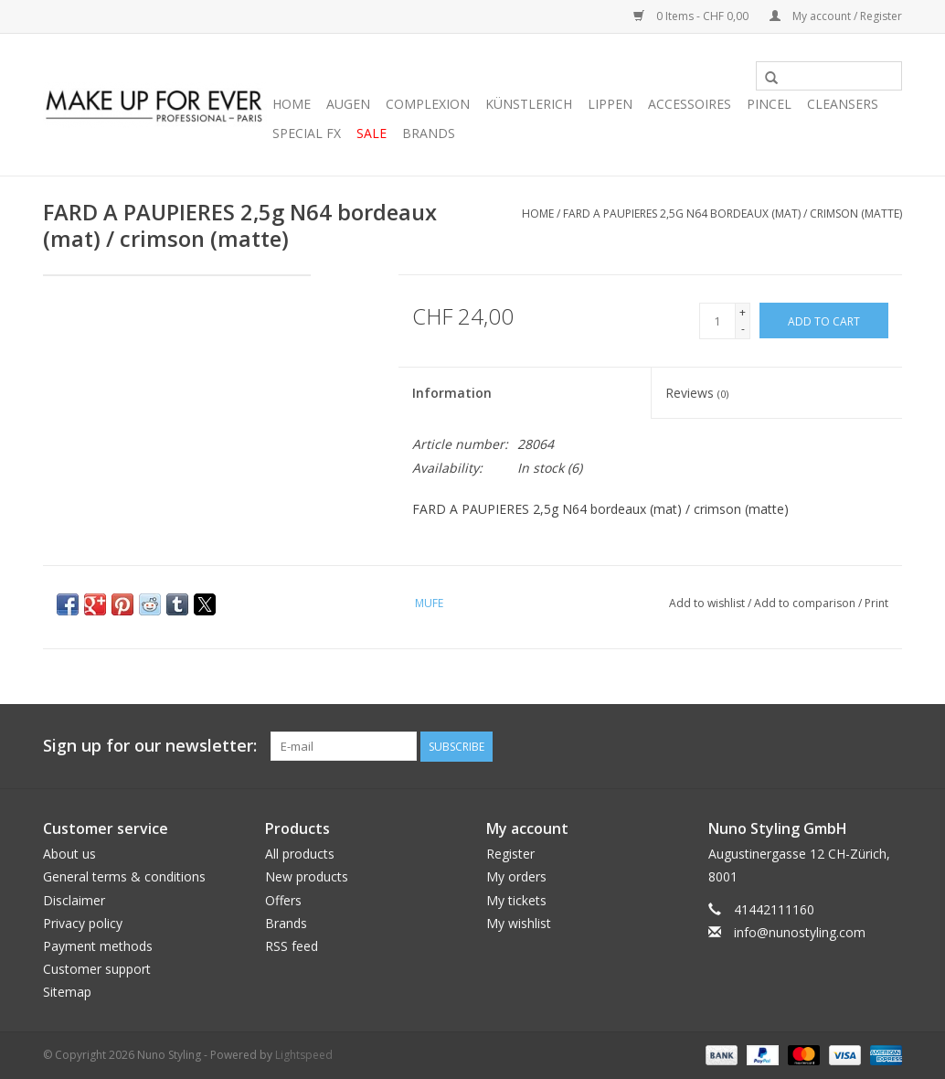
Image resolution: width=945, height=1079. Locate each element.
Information (452, 392)
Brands (428, 133)
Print (876, 603)
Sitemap (67, 991)
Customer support (97, 969)
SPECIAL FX (306, 133)
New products (306, 876)
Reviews (696, 392)
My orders (516, 876)
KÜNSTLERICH (528, 103)
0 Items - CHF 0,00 (692, 16)
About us (69, 853)
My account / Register (836, 16)
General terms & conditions (124, 876)
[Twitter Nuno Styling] (821, 746)
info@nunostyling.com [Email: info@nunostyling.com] (799, 932)
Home (291, 103)
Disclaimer (74, 900)
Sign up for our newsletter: (150, 745)
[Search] (829, 76)
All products (299, 853)
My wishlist (518, 923)
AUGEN (348, 103)
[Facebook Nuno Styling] (788, 746)
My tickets (516, 900)
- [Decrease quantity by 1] (743, 329)
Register (510, 853)
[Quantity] (717, 321)
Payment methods (98, 946)
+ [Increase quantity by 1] (742, 312)
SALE (371, 133)
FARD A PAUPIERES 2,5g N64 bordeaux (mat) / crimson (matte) (732, 213)
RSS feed (291, 946)
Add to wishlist (708, 603)
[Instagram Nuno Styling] (887, 746)
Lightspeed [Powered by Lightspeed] (304, 1055)
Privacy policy (82, 923)
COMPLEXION (428, 103)
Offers (283, 900)
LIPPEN (610, 103)
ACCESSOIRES (689, 103)
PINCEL (769, 103)
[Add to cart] (823, 320)
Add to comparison (806, 603)
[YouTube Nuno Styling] (854, 746)
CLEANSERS (842, 103)
